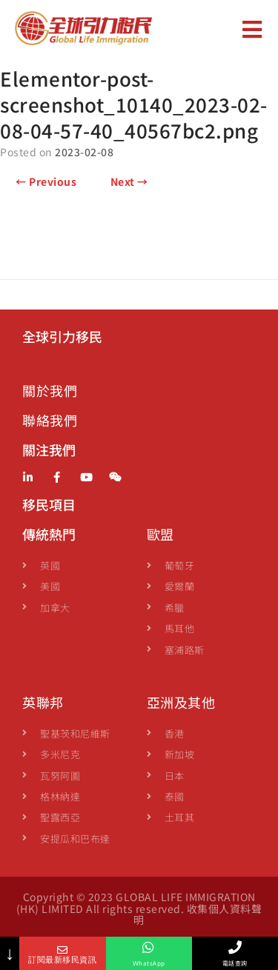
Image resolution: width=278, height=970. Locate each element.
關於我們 (49, 390)
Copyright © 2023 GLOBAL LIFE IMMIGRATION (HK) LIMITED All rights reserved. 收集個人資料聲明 (139, 908)
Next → (129, 181)
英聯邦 (43, 702)
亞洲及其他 (181, 702)
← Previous (46, 181)
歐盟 (160, 533)
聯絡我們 (49, 419)
